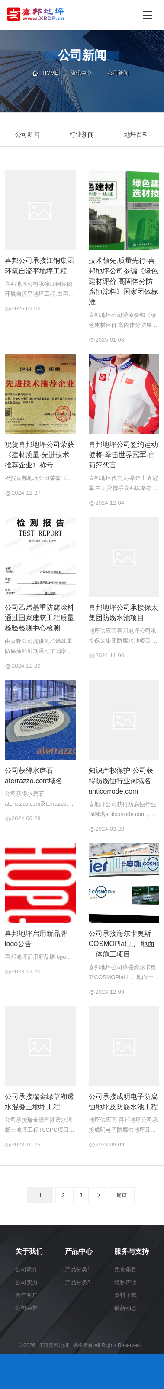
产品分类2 (77, 1282)
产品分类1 (77, 1269)
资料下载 (125, 1295)
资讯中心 (81, 73)
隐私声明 (125, 1282)
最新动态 (125, 1308)
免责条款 (125, 1269)
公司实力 (26, 1282)
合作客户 (26, 1295)
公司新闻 (118, 73)
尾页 (121, 1195)
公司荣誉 (26, 1308)
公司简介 (26, 1269)
